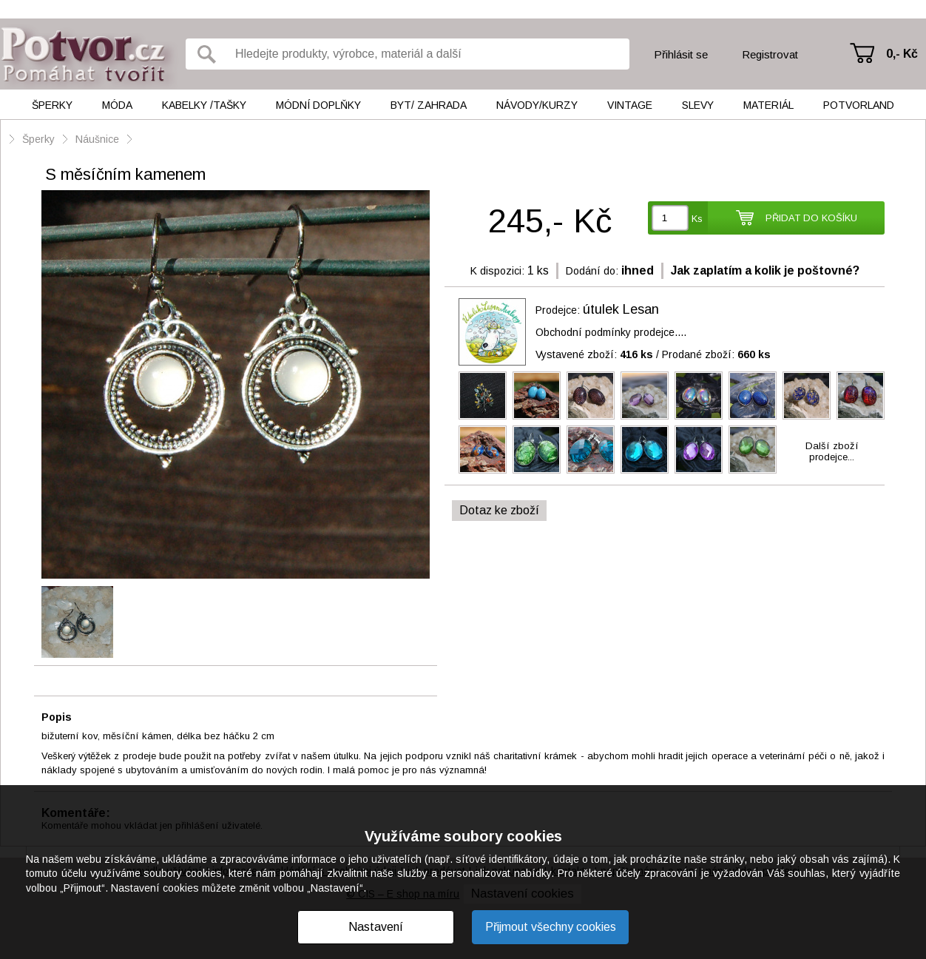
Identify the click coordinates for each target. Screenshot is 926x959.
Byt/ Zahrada (429, 105)
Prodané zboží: (716, 354)
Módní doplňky (318, 105)
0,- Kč (902, 53)
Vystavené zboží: (594, 354)
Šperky (52, 105)
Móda (117, 105)
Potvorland (858, 105)
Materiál (768, 105)
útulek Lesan (621, 309)
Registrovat (770, 54)
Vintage (629, 105)
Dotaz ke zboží (499, 510)
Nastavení (375, 927)
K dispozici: (497, 271)
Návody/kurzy (537, 105)
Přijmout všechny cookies (550, 927)
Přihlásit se (681, 54)
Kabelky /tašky (204, 105)
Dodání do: (592, 271)
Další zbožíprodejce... (832, 451)
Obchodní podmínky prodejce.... (610, 332)
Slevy (698, 105)
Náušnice (97, 139)
